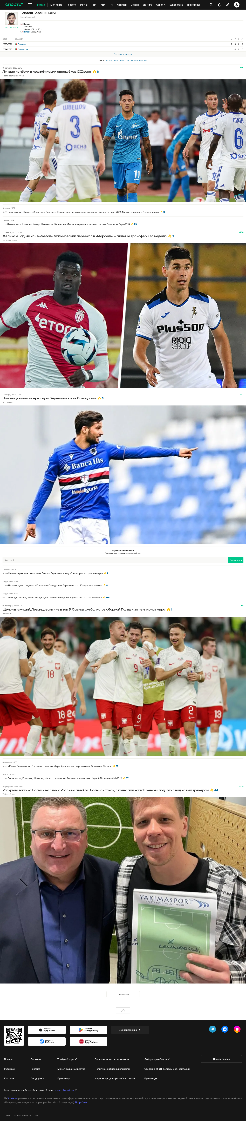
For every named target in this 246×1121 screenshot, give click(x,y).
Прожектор (63, 1078)
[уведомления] (219, 5)
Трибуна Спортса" (67, 1059)
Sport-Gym (7, 402)
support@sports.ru (64, 1090)
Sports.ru (12, 1098)
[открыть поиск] (211, 5)
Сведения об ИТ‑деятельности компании (167, 1068)
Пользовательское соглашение (112, 1059)
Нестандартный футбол (13, 75)
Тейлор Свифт (9, 794)
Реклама (35, 1068)
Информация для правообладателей (115, 1078)
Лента (101, 60)
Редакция (9, 1068)
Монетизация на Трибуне (71, 1068)
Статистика (112, 60)
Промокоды (151, 1078)
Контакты (9, 1078)
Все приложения (130, 1030)
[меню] (30, 5)
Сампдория (21, 49)
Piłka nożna (7, 613)
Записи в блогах (139, 60)
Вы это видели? (10, 240)
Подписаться (11, 28)
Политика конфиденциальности (112, 1068)
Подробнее (81, 1102)
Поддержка (37, 1078)
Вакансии (36, 1059)
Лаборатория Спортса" (156, 1059)
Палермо (27, 31)
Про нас (8, 1059)
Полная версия (221, 1058)
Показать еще (123, 994)
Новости (124, 60)
